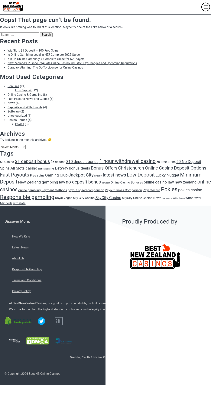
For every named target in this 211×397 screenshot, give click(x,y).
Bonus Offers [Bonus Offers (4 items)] (104, 168)
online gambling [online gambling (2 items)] (29, 190)
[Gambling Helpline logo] (14, 340)
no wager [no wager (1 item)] (106, 183)
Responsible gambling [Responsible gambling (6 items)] (27, 197)
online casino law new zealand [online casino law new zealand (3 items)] (170, 182)
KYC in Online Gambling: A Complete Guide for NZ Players (46, 59)
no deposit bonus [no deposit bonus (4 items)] (83, 182)
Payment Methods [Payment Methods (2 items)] (54, 190)
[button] (205, 7)
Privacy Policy (21, 291)
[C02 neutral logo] (18, 321)
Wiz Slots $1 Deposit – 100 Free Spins (33, 50)
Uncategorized (17, 115)
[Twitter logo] (41, 321)
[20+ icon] (58, 321)
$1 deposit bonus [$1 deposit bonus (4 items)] (32, 161)
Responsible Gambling (27, 269)
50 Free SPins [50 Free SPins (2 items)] (166, 162)
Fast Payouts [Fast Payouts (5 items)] (14, 175)
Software (14, 111)
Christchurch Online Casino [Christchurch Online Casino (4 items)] (145, 168)
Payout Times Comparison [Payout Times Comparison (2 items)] (123, 190)
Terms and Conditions (26, 280)
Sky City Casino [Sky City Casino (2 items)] (84, 198)
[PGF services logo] (63, 340)
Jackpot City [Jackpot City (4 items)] (81, 175)
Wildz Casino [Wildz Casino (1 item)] (179, 198)
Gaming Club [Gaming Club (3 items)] (56, 175)
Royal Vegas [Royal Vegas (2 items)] (63, 198)
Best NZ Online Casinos (44, 373)
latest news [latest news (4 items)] (114, 175)
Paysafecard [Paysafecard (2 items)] (151, 190)
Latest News (20, 247)
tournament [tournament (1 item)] (167, 198)
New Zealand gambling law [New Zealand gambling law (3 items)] (41, 182)
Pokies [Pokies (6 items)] (169, 189)
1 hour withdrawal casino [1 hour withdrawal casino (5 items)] (127, 161)
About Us (18, 258)
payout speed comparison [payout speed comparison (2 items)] (86, 190)
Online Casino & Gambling (25, 94)
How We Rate (21, 236)
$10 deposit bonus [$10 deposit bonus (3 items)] (82, 161)
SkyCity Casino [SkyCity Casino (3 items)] (108, 197)
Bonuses (13, 86)
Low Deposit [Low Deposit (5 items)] (141, 175)
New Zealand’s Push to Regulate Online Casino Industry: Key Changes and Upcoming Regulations (72, 63)
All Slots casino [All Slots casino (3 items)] (23, 168)
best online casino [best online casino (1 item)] (46, 169)
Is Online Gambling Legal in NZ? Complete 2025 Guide (44, 54)
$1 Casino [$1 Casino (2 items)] (7, 162)
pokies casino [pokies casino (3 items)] (190, 190)
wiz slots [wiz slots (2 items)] (19, 203)
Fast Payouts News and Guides (28, 99)
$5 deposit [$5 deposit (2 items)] (58, 162)
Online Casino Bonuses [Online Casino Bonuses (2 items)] (127, 182)
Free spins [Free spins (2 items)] (37, 175)
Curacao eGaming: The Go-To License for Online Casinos (45, 67)
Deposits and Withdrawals (25, 107)
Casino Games (17, 120)
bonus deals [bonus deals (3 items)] (79, 168)
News (11, 103)
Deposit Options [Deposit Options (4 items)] (190, 168)
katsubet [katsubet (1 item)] (98, 176)
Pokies (19, 124)
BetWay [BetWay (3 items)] (61, 168)
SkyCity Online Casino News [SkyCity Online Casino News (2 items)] (141, 198)
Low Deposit (23, 90)
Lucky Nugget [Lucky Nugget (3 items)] (167, 175)
